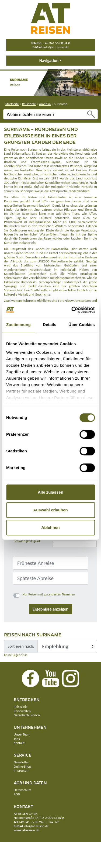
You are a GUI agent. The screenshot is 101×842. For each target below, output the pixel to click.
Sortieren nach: (21, 646)
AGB (17, 794)
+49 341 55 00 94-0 (56, 43)
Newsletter (21, 762)
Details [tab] (49, 324)
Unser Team (22, 734)
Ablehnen (50, 527)
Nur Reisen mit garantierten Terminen (48, 594)
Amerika (45, 104)
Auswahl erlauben (50, 510)
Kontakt (19, 743)
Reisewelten (22, 711)
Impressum (21, 770)
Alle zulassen (50, 492)
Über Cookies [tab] (81, 324)
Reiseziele (29, 104)
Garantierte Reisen (27, 715)
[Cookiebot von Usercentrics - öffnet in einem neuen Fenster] (72, 309)
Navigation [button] (48, 60)
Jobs (17, 739)
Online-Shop (22, 766)
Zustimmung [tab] (18, 324)
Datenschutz (22, 790)
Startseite (12, 104)
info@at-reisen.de (55, 47)
